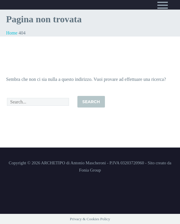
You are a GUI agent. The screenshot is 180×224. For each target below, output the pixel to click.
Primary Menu (162, 5)
